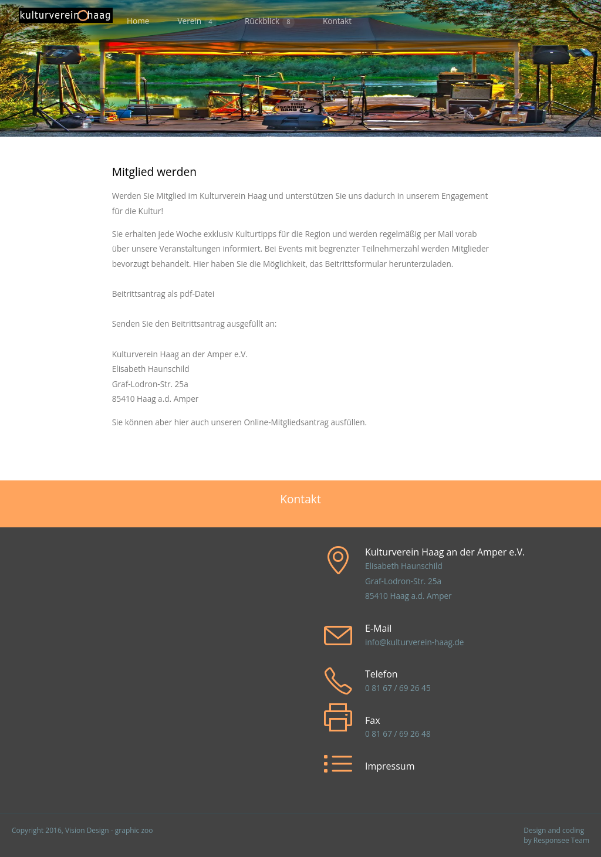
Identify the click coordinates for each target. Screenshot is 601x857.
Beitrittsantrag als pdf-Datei (163, 293)
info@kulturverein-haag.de (414, 642)
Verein (197, 21)
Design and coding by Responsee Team (556, 835)
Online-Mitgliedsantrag (286, 422)
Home (138, 20)
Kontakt (337, 20)
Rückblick (270, 21)
